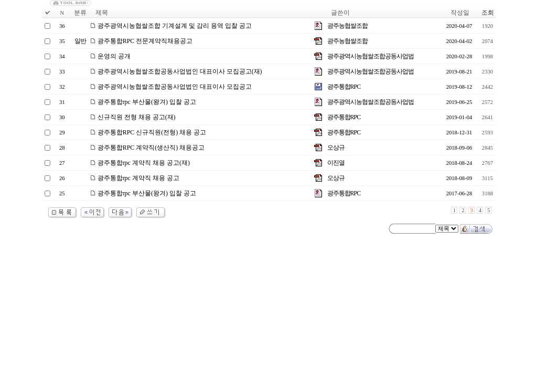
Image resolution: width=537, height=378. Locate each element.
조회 (487, 12)
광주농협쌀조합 (347, 25)
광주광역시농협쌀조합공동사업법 (370, 56)
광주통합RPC (344, 86)
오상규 (336, 147)
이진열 (336, 162)
